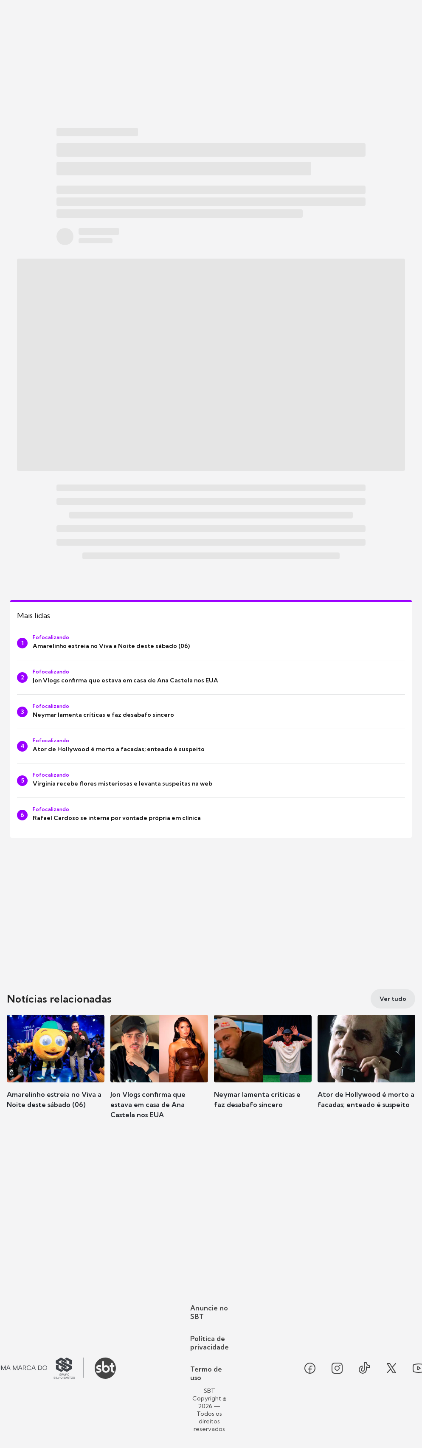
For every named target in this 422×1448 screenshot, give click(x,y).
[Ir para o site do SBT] (105, 1368)
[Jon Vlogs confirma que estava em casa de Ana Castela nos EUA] (211, 677)
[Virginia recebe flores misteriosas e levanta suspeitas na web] (211, 780)
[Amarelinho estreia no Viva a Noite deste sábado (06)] (211, 643)
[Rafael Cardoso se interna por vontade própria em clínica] (211, 815)
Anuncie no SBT (209, 1312)
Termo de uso (206, 1373)
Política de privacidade (209, 1342)
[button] (55, 1074)
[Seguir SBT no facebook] (310, 1368)
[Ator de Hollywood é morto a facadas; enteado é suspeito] (211, 746)
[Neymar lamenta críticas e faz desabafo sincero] (211, 711)
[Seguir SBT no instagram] (337, 1368)
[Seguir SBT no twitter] (391, 1368)
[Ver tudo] (393, 999)
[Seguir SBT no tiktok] (364, 1368)
